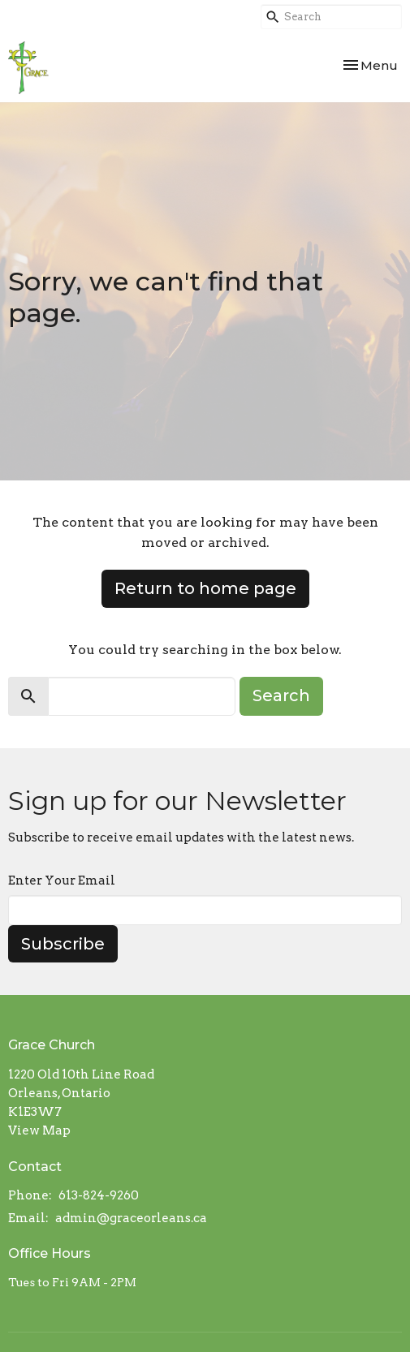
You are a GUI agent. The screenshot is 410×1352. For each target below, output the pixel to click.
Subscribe (63, 944)
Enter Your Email (61, 880)
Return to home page (205, 588)
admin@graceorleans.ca (131, 1218)
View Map (39, 1130)
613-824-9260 (98, 1195)
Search (281, 695)
